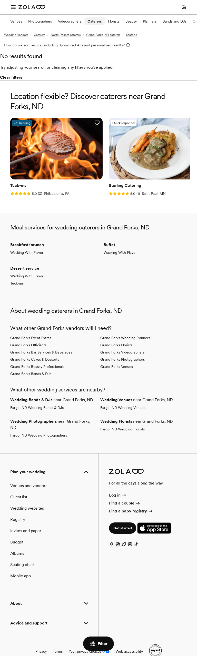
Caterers (94, 21)
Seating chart (22, 552)
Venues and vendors (28, 473)
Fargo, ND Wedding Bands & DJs (37, 396)
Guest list (18, 485)
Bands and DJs (174, 21)
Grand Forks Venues (116, 355)
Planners (149, 21)
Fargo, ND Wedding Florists (122, 417)
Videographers (69, 21)
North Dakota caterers (66, 35)
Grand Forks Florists (116, 333)
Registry (17, 507)
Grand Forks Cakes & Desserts (34, 348)
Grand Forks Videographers (122, 340)
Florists (113, 21)
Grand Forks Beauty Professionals (37, 355)
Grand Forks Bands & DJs (30, 362)
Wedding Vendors (16, 35)
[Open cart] (184, 7)
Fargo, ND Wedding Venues (122, 396)
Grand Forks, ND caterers (103, 35)
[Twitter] (123, 533)
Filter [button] (98, 644)
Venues (16, 21)
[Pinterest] (117, 533)
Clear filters (11, 77)
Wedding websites (27, 496)
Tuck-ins (17, 271)
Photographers (40, 21)
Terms (58, 640)
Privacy (41, 640)
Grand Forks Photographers (122, 348)
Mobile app (20, 564)
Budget (16, 530)
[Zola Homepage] (31, 7)
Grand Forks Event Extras (30, 326)
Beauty (131, 21)
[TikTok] (136, 533)
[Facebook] (111, 533)
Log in (118, 483)
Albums (17, 541)
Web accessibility (129, 640)
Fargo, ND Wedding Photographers (38, 423)
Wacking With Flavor (26, 241)
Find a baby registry (131, 499)
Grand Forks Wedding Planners (125, 326)
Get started (122, 516)
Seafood (131, 35)
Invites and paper (25, 519)
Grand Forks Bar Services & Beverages (41, 340)
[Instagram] (130, 533)
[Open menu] (13, 7)
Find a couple (125, 491)
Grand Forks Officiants (28, 333)
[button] (70, 123)
